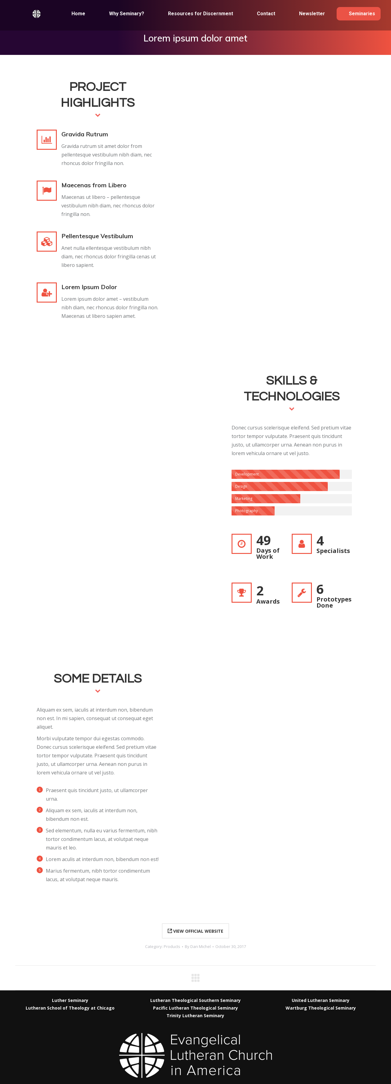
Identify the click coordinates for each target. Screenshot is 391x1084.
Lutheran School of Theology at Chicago (70, 1008)
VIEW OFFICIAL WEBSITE (195, 931)
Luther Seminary (70, 1000)
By (198, 946)
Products (172, 946)
